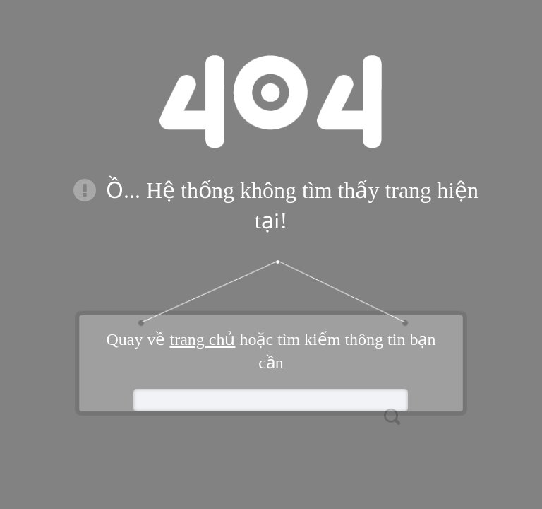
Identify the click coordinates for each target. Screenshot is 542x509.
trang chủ (202, 339)
